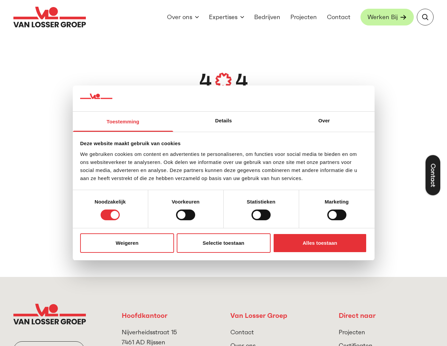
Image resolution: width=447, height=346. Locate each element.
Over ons (179, 17)
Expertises (223, 17)
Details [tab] (223, 120)
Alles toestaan (319, 243)
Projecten (303, 17)
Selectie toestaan (223, 243)
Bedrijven (267, 17)
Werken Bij (383, 17)
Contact (338, 17)
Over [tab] (324, 120)
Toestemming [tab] (123, 121)
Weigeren (127, 243)
